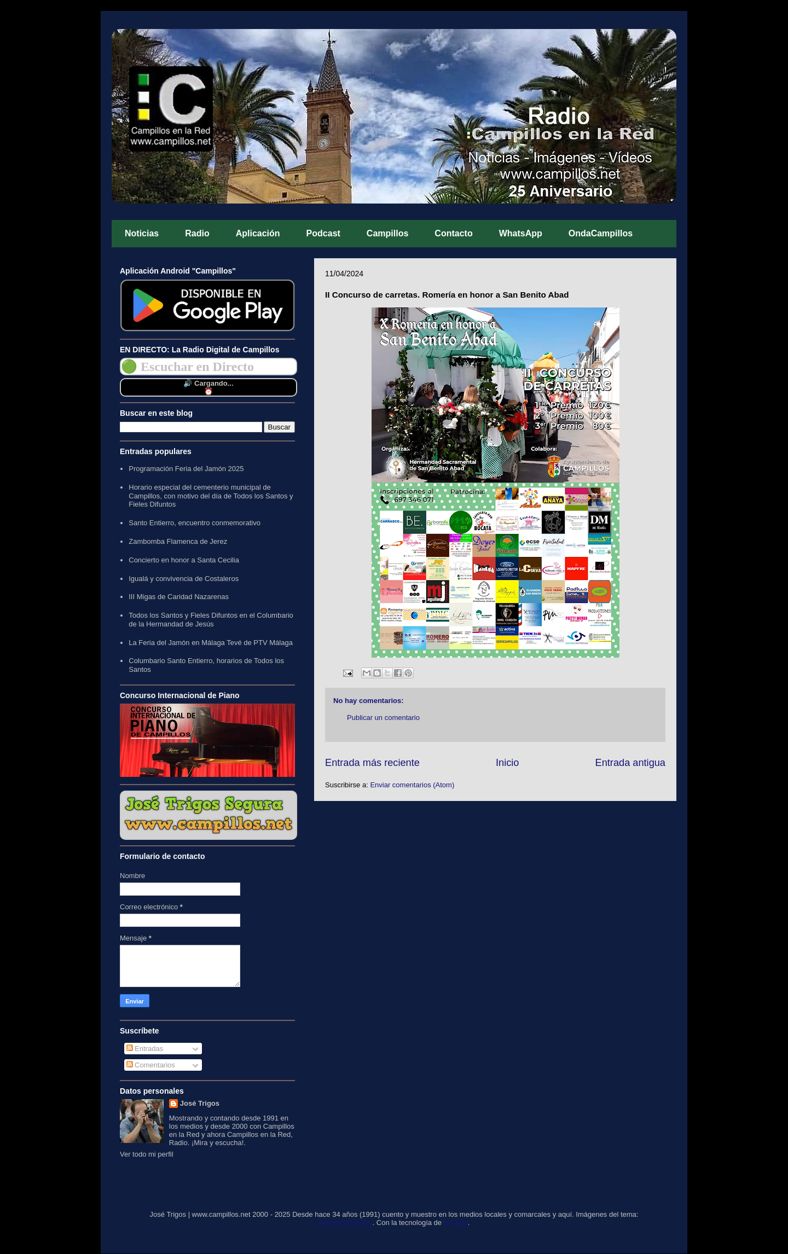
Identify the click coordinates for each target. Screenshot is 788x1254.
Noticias (142, 233)
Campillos (387, 233)
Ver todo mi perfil (146, 1154)
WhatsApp (520, 233)
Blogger (456, 1222)
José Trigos (199, 1103)
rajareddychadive (345, 1222)
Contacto (453, 233)
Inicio (507, 762)
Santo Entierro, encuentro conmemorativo (194, 523)
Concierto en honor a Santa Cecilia (184, 560)
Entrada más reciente (372, 762)
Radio (197, 233)
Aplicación (258, 233)
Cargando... (214, 383)
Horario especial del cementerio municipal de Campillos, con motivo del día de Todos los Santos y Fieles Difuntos (211, 495)
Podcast (323, 233)
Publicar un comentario (383, 717)
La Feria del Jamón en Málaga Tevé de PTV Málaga (211, 642)
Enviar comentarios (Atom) (412, 785)
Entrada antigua (630, 762)
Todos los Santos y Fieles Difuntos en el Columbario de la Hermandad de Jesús (211, 619)
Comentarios (150, 1065)
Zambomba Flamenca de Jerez (178, 541)
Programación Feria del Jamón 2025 (186, 469)
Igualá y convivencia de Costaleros (184, 578)
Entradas (145, 1048)
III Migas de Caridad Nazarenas (179, 597)
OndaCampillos (601, 233)
